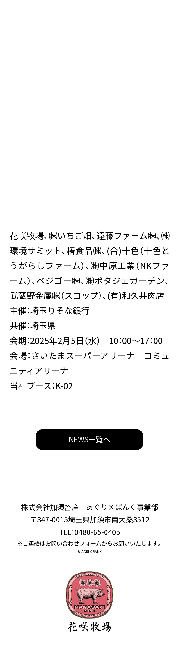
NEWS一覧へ (89, 439)
